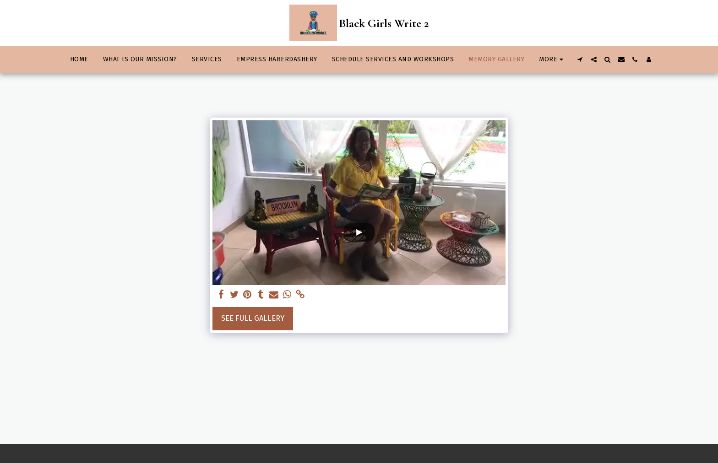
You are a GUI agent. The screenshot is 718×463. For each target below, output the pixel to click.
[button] (580, 59)
